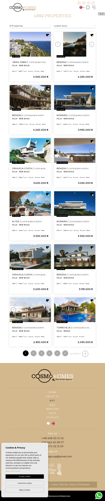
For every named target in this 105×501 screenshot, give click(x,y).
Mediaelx (86, 484)
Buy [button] (52, 400)
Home (52, 392)
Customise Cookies (25, 483)
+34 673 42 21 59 (52, 446)
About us (52, 396)
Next (47, 44)
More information (13, 471)
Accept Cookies (24, 476)
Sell (52, 405)
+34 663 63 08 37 (52, 442)
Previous (13, 44)
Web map (64, 484)
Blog (52, 413)
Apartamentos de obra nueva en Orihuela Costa (52, 496)
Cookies (54, 484)
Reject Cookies (24, 490)
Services (52, 409)
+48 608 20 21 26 (52, 438)
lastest (75, 354)
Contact (52, 417)
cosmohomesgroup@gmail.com (52, 456)
